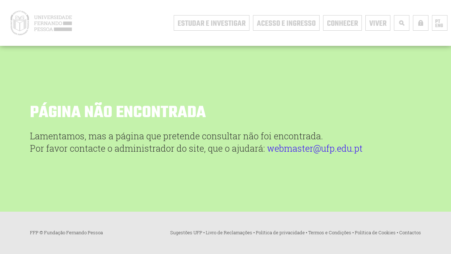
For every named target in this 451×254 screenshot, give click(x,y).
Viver (378, 24)
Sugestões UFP (186, 232)
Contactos (410, 232)
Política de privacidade (280, 232)
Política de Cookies (375, 232)
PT (437, 22)
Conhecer (342, 24)
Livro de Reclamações (229, 232)
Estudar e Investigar (212, 24)
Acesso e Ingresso (286, 24)
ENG (439, 26)
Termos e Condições (329, 232)
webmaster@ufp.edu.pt (315, 148)
